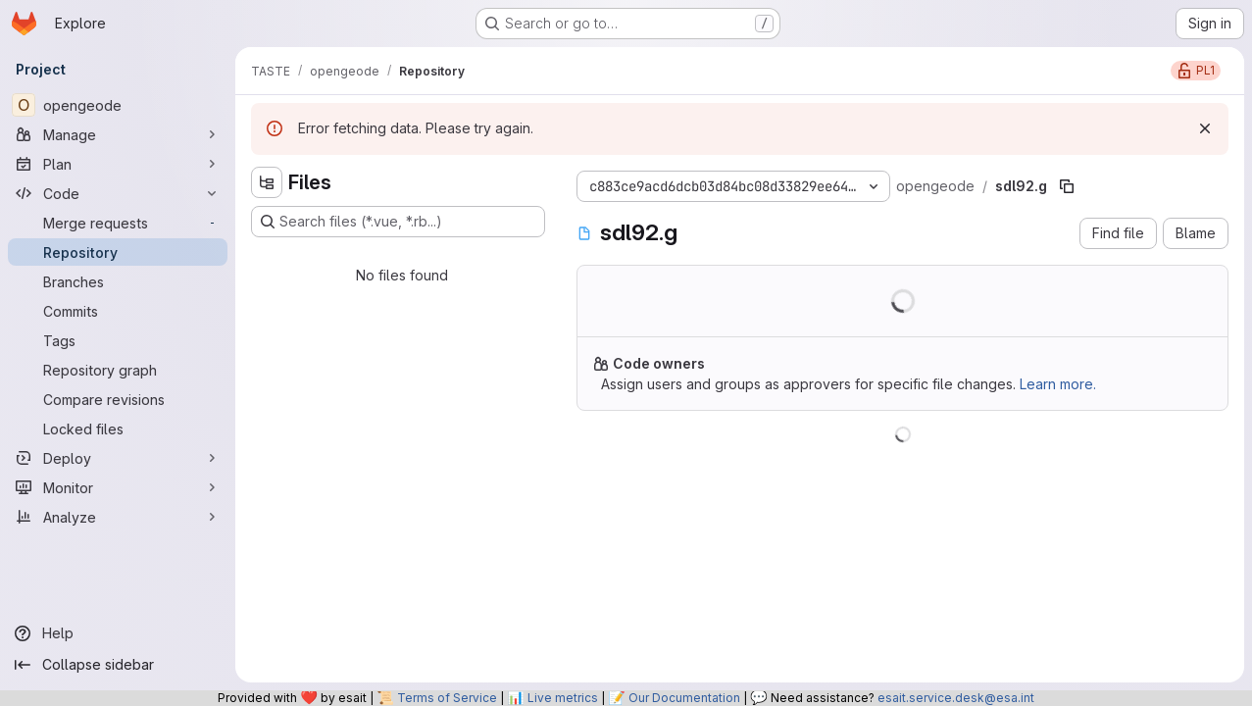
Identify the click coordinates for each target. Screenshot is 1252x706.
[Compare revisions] (117, 399)
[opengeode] (117, 105)
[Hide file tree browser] (266, 182)
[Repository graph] (117, 369)
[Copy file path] (1066, 186)
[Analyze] (117, 516)
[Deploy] (117, 458)
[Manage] (117, 134)
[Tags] (117, 340)
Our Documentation (684, 697)
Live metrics (562, 697)
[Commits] (117, 311)
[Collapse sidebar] (117, 665)
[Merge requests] (117, 222)
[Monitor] (117, 487)
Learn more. (1058, 384)
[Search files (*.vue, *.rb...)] (398, 221)
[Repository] (117, 252)
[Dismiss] (1205, 128)
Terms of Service (447, 697)
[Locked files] (117, 428)
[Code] (117, 193)
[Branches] (117, 281)
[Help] (117, 633)
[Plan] (117, 163)
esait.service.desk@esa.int (955, 697)
